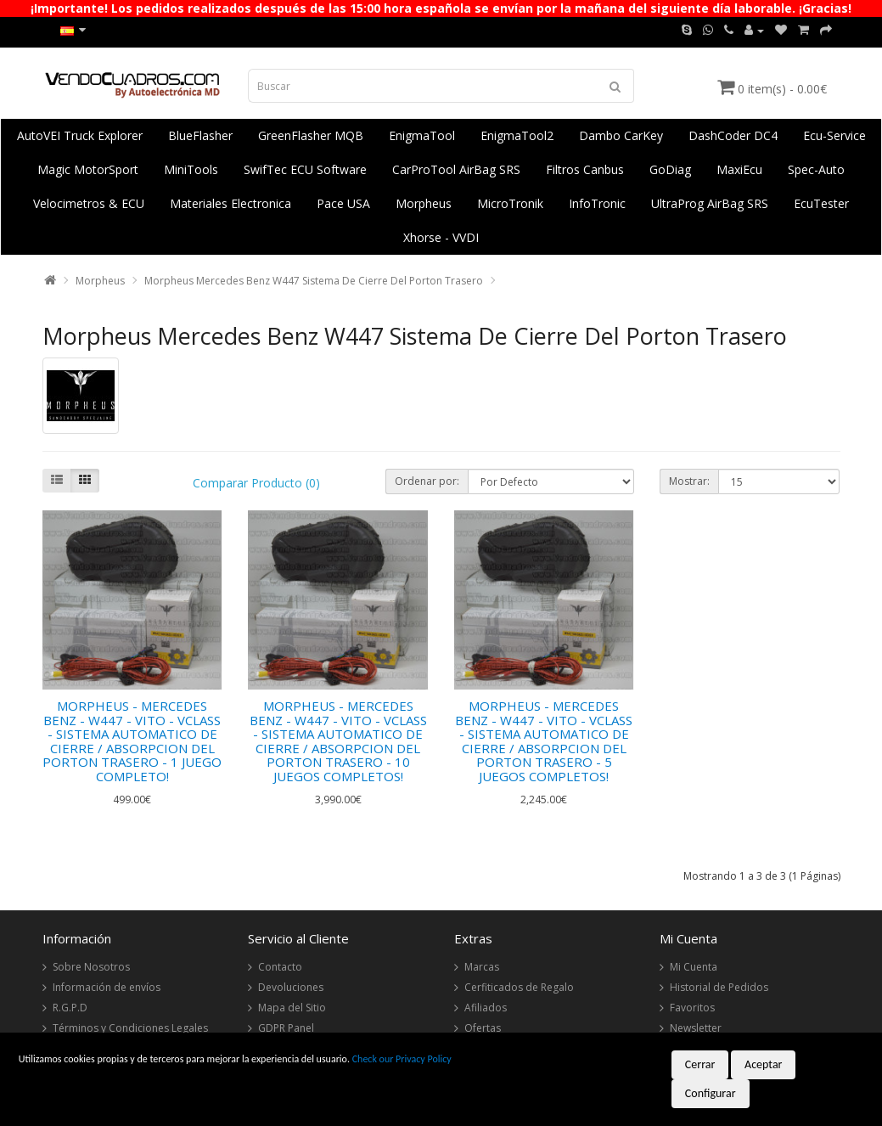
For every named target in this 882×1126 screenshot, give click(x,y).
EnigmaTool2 (516, 135)
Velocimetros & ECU (88, 203)
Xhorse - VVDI (441, 237)
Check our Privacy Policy (402, 1059)
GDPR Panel (286, 1028)
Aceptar (763, 1064)
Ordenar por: (427, 481)
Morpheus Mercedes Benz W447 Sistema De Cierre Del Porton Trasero (313, 280)
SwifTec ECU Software (305, 169)
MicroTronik (510, 203)
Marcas (481, 967)
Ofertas (482, 1028)
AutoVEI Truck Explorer (80, 135)
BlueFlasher (200, 135)
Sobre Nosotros (91, 967)
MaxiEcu (739, 169)
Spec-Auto (816, 169)
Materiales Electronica (230, 203)
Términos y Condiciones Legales (130, 1028)
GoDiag (670, 169)
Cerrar (700, 1064)
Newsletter (696, 1028)
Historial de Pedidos (719, 987)
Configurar (710, 1093)
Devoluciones (290, 987)
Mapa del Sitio (292, 1007)
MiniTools (191, 169)
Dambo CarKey (621, 135)
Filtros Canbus (585, 169)
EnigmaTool (422, 135)
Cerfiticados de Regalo (519, 987)
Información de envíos (106, 987)
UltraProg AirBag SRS (709, 203)
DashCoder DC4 (733, 135)
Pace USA (343, 203)
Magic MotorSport (87, 169)
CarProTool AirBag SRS (456, 169)
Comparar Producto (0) (256, 483)
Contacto (280, 967)
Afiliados (485, 1007)
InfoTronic (597, 203)
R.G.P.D (70, 1007)
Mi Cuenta (693, 967)
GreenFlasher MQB (310, 135)
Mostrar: (689, 481)
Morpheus (424, 203)
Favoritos (692, 1007)
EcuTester (821, 203)
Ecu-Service (834, 135)
